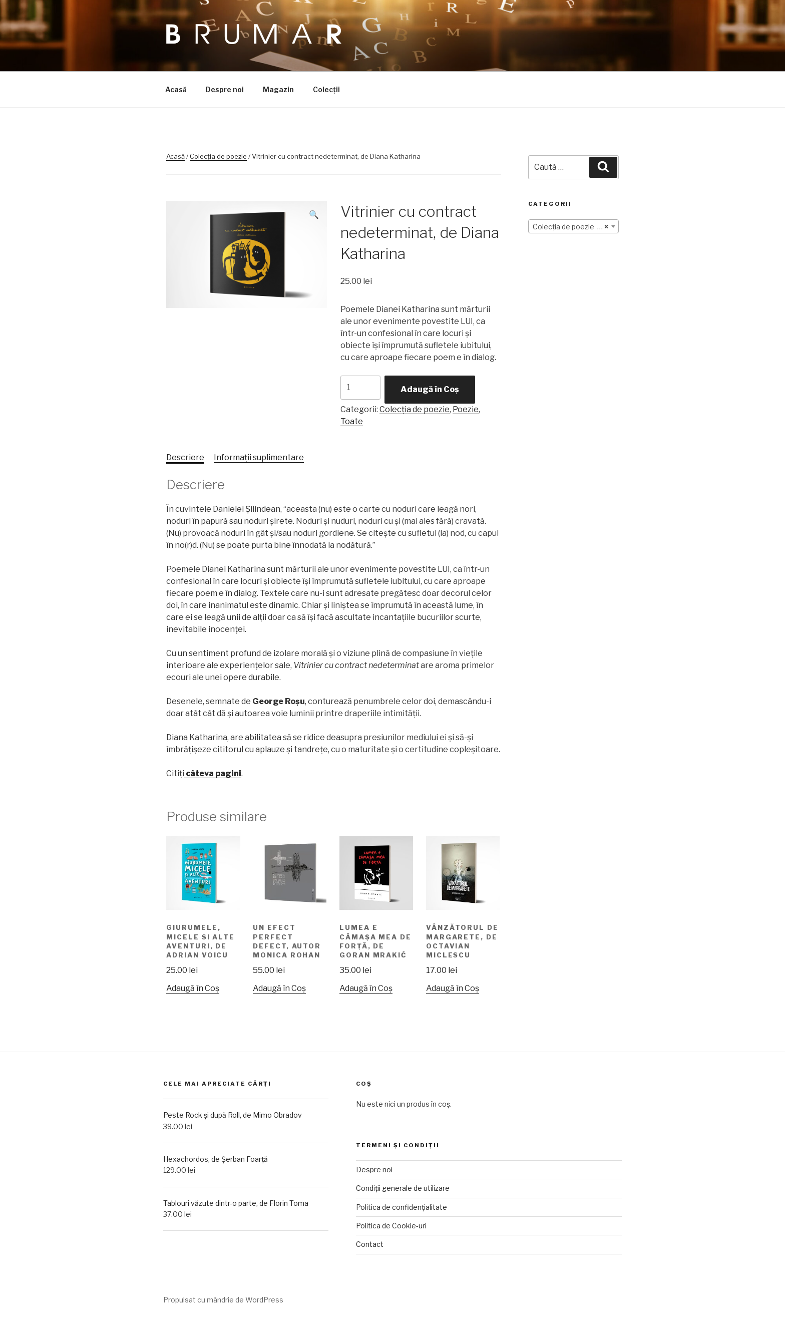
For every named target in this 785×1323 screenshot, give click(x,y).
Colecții (326, 89)
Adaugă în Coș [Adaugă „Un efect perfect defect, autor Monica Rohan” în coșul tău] (279, 988)
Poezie (466, 409)
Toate (351, 421)
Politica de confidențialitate (401, 1207)
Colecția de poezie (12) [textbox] (570, 227)
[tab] (185, 458)
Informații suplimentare (259, 457)
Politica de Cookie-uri (391, 1225)
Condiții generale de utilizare (403, 1188)
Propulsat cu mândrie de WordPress (223, 1299)
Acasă (176, 89)
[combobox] (573, 226)
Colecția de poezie (218, 156)
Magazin (278, 89)
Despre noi (225, 89)
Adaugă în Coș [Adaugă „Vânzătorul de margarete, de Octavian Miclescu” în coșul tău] (452, 988)
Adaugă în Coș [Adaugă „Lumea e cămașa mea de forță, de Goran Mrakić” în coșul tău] (365, 988)
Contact (369, 1244)
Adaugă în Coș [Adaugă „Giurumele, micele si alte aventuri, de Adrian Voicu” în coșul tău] (192, 988)
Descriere (185, 457)
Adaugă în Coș (430, 389)
